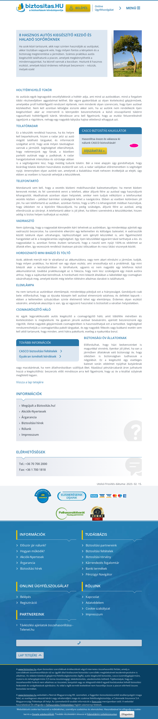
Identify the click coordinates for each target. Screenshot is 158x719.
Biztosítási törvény (96, 557)
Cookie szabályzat (96, 608)
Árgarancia (29, 417)
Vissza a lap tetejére (30, 382)
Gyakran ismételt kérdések (40, 356)
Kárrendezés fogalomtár (100, 563)
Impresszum (30, 435)
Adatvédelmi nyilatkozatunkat (102, 714)
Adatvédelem (93, 603)
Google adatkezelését (43, 714)
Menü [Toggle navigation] (133, 8)
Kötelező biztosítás (135, 19)
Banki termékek (94, 569)
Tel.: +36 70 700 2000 (33, 464)
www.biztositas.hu (27, 669)
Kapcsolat (90, 597)
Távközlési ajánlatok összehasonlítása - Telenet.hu (44, 627)
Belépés (23, 597)
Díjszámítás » (94, 151)
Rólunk (26, 429)
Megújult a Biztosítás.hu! (38, 406)
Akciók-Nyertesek (33, 411)
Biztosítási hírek (32, 423)
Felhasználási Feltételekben (60, 704)
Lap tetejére (30, 655)
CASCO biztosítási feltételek (40, 351)
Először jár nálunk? (31, 545)
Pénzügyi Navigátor (97, 574)
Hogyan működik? (30, 551)
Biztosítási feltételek (97, 551)
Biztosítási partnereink (99, 545)
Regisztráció (26, 603)
